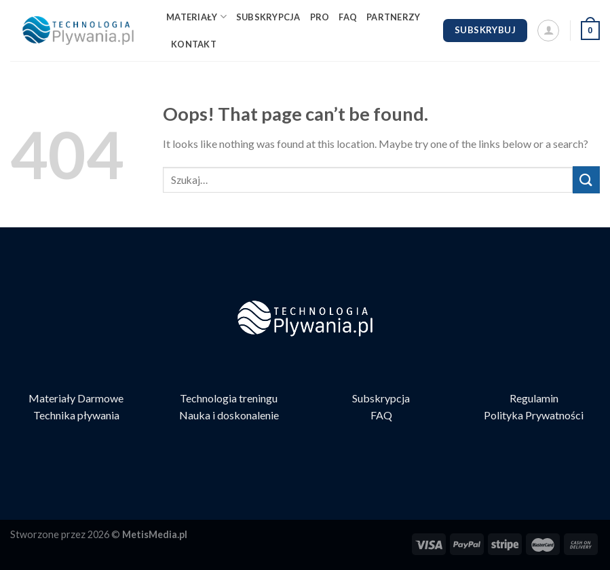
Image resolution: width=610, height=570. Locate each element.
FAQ (348, 17)
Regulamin (534, 398)
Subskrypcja (381, 398)
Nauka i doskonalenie (229, 414)
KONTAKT (193, 44)
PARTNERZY (393, 17)
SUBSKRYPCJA (268, 17)
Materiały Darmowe (75, 398)
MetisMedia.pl (154, 534)
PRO (320, 17)
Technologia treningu (229, 398)
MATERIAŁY (196, 16)
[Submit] (586, 179)
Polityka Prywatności (534, 414)
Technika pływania (76, 414)
